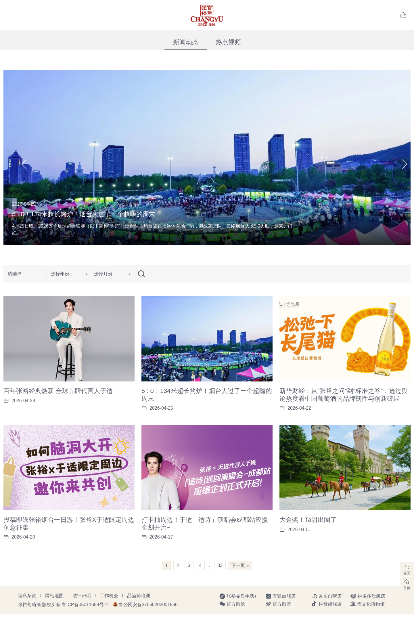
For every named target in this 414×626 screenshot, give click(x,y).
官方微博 (278, 615)
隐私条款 (27, 607)
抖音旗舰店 (326, 615)
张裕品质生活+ (238, 608)
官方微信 (232, 615)
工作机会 (109, 607)
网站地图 (54, 607)
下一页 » (240, 577)
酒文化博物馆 (367, 615)
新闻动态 (185, 42)
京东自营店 (326, 608)
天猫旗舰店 (280, 608)
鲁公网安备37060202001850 (148, 616)
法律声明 (81, 607)
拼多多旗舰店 (367, 608)
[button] (24, 157)
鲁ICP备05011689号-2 (85, 616)
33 (220, 577)
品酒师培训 (138, 607)
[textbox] (68, 274)
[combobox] (68, 274)
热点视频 (228, 42)
